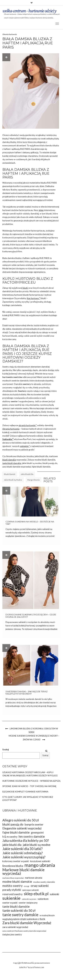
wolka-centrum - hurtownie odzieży (29, 11)
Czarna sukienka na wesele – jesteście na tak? (30, 522)
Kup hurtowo (33, 298)
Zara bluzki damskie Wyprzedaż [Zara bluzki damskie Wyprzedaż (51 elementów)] (26, 923)
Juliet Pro (23, 967)
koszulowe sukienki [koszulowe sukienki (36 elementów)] (40, 861)
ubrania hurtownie (28, 425)
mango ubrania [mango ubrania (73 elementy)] (39, 865)
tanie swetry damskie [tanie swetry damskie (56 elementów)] (20, 914)
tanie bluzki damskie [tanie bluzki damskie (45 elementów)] (16, 906)
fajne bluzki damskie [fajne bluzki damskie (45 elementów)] (16, 832)
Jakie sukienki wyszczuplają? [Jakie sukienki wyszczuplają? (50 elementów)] (23, 857)
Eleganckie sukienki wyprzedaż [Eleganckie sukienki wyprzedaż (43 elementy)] (22, 828)
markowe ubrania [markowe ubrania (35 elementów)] (33, 877)
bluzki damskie (9, 459)
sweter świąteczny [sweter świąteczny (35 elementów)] (28, 902)
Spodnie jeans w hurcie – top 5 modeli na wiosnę (29, 786)
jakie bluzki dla (27, 474)
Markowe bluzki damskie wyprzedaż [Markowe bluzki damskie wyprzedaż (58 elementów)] (23, 871)
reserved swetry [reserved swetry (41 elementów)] (12, 894)
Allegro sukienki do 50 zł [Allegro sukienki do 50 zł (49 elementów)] (20, 820)
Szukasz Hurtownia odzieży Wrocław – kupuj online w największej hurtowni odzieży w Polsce (30, 774)
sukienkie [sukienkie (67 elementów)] (11, 898)
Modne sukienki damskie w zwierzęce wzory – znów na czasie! (34, 738)
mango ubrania (33, 480)
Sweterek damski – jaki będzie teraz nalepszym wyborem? (27, 692)
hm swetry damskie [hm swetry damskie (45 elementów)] (32, 836)
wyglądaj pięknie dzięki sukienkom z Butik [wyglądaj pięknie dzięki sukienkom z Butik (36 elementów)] (23, 919)
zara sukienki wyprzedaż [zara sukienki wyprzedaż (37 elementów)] (15, 927)
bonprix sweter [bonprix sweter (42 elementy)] (34, 824)
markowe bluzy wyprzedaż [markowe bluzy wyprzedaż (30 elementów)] (13, 878)
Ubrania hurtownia (9, 34)
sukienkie (25, 446)
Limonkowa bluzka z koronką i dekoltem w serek (34, 730)
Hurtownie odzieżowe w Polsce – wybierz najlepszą (31, 781)
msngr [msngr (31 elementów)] (26, 886)
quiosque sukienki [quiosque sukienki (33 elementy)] (30, 890)
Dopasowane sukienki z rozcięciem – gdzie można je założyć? (31, 615)
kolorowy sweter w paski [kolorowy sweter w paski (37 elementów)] (15, 861)
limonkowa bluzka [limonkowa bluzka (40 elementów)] (12, 865)
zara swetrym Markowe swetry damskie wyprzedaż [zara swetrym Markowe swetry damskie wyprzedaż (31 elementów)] (24, 931)
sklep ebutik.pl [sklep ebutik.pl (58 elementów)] (36, 893)
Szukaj (5, 749)
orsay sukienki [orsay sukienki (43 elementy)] (40, 885)
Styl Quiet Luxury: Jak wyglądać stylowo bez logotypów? (27, 798)
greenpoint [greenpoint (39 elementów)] (37, 832)
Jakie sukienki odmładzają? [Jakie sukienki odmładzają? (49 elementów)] (22, 853)
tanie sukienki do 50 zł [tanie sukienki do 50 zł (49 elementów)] (19, 910)
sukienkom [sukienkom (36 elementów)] (43, 898)
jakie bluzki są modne (13, 480)
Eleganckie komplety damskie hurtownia (25, 791)
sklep (41, 210)
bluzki (25, 288)
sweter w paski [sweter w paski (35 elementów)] (9, 902)
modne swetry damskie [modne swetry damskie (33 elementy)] (44, 882)
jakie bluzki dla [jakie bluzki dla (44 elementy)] (11, 844)
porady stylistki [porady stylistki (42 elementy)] (11, 889)
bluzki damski (9, 474)
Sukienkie (7, 439)
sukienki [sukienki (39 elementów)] (54, 894)
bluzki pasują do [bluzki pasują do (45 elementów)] (12, 824)
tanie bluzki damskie (11, 463)
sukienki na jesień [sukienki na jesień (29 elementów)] (29, 899)
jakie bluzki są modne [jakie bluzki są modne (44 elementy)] (36, 844)
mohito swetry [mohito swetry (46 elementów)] (12, 885)
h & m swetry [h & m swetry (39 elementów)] (9, 836)
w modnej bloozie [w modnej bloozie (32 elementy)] (47, 915)
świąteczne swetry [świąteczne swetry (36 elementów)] (12, 934)
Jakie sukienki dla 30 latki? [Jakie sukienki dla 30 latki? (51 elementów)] (22, 849)
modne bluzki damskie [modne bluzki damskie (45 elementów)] (17, 881)
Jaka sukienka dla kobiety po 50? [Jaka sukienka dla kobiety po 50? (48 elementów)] (25, 840)
